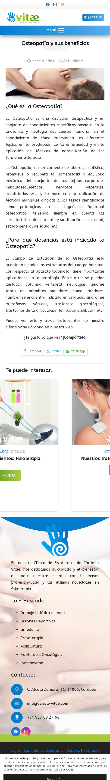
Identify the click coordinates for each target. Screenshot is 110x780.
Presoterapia (31, 638)
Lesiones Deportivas (37, 621)
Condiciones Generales (43, 750)
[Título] (62, 4)
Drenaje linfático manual (42, 613)
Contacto (91, 750)
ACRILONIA (66, 771)
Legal (15, 750)
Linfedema (29, 629)
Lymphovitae (31, 663)
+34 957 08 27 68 (43, 717)
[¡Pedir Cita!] (93, 17)
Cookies (73, 750)
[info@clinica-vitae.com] (19, 703)
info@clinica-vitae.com (47, 703)
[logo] (23, 17)
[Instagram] (55, 4)
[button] (55, 30)
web (69, 327)
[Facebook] (47, 4)
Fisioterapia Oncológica (41, 654)
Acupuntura (31, 646)
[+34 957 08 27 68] (19, 717)
